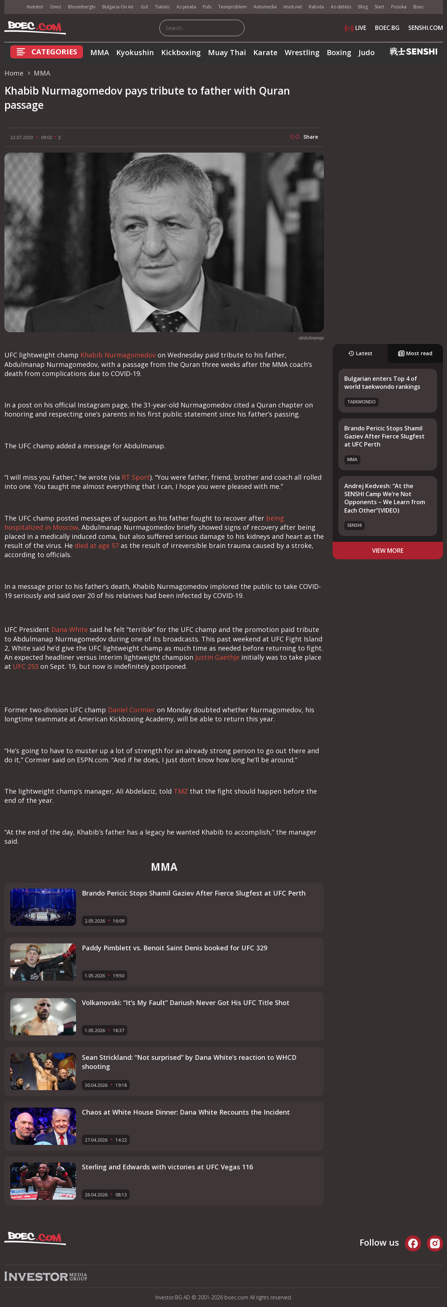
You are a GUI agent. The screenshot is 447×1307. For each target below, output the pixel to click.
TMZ (181, 791)
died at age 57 (97, 545)
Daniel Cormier (131, 709)
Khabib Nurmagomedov (118, 354)
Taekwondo (361, 402)
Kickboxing (181, 52)
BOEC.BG (387, 28)
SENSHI (354, 525)
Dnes (55, 7)
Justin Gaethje (217, 657)
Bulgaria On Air (118, 7)
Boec (418, 7)
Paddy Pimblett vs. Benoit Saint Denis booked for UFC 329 (174, 947)
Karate (265, 52)
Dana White (69, 629)
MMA (99, 52)
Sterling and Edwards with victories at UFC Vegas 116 (167, 1166)
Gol (144, 7)
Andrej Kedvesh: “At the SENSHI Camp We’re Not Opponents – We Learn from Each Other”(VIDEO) (384, 498)
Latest (360, 353)
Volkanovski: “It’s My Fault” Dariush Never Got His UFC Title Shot (185, 1002)
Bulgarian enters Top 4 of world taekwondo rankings (382, 383)
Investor (35, 7)
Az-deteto (341, 7)
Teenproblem (232, 7)
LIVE (355, 28)
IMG (13, 7)
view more (388, 551)
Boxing (339, 52)
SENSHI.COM (425, 28)
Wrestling (302, 52)
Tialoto (162, 7)
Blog (363, 7)
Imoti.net (293, 7)
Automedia (265, 7)
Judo (367, 52)
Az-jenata (186, 7)
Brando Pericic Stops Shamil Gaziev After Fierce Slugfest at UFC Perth (384, 436)
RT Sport (136, 477)
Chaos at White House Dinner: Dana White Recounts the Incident (186, 1112)
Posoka (398, 7)
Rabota (316, 7)
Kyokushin (135, 52)
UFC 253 (25, 666)
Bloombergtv (81, 7)
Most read (415, 353)
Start (379, 7)
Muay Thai (227, 52)
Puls (207, 7)
